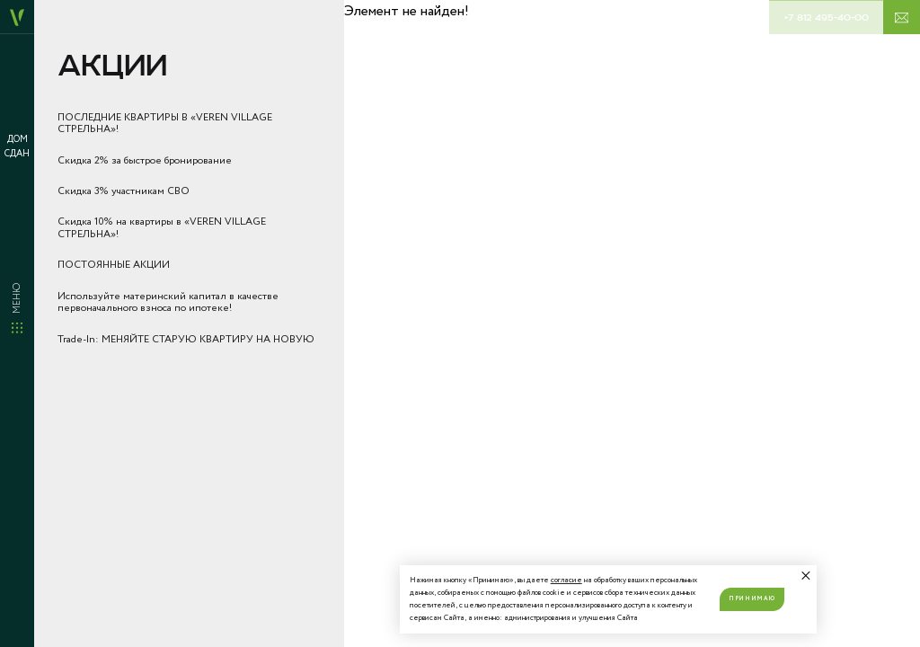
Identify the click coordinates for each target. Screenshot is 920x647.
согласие (566, 580)
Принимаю (751, 598)
